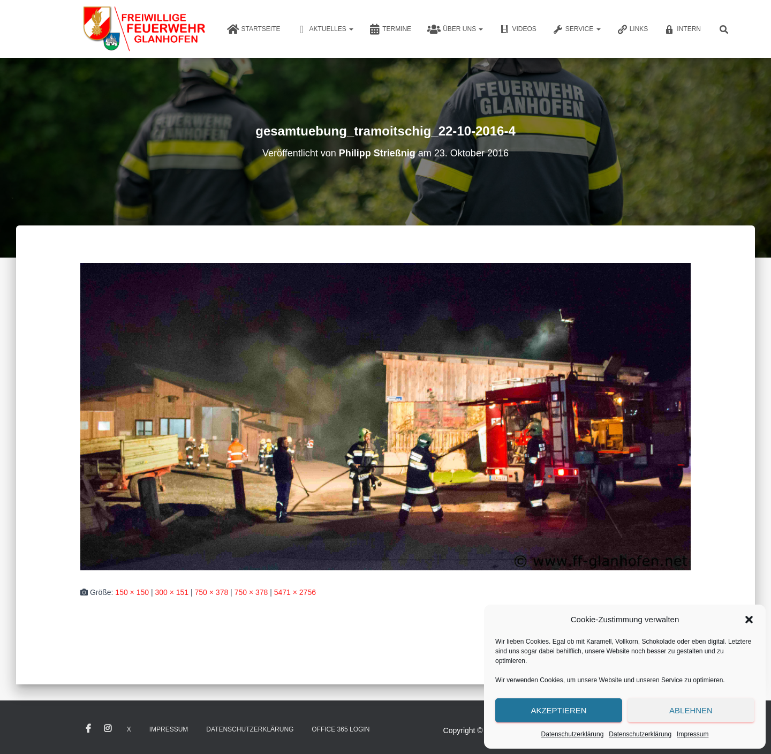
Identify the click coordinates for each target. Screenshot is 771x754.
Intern (682, 29)
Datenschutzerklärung (572, 734)
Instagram (108, 729)
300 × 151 (171, 592)
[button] (749, 619)
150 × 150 (132, 592)
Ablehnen (691, 710)
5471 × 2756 (295, 592)
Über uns (455, 29)
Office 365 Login (340, 729)
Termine (390, 29)
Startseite (254, 29)
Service (577, 29)
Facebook (88, 729)
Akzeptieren (558, 710)
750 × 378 (212, 592)
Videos (517, 29)
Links (632, 29)
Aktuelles (324, 29)
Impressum (692, 734)
